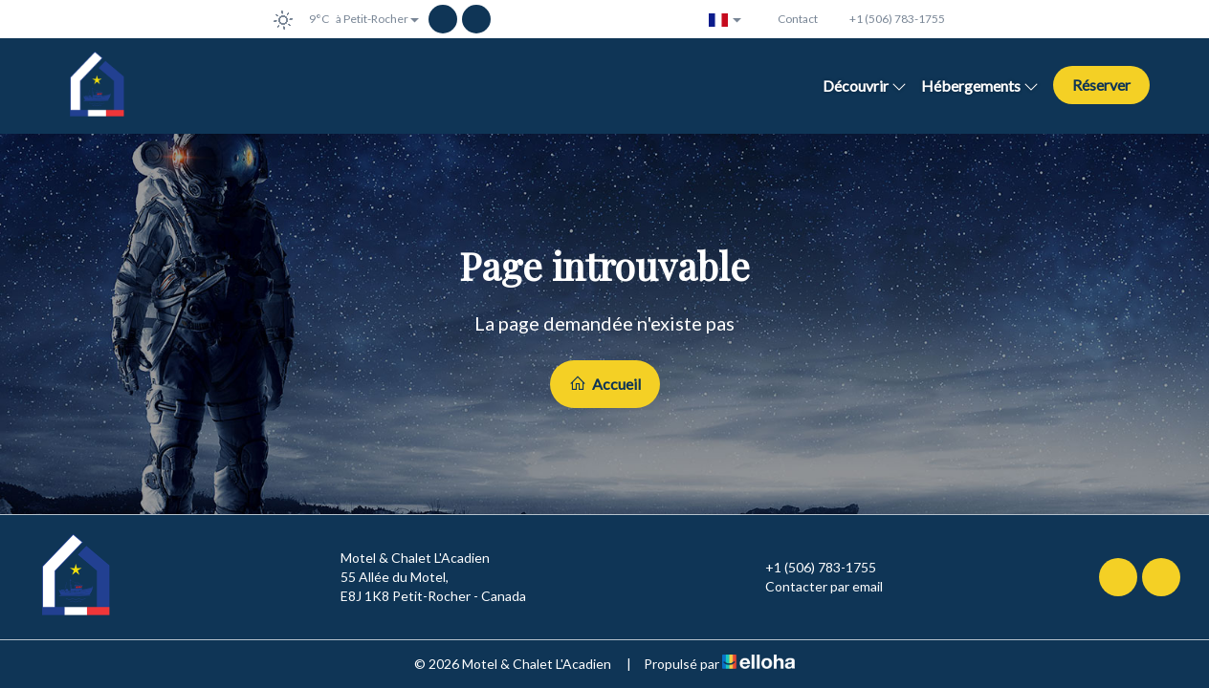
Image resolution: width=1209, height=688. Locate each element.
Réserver (1101, 84)
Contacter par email (813, 586)
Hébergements (980, 85)
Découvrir (865, 85)
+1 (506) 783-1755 (809, 567)
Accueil (605, 384)
